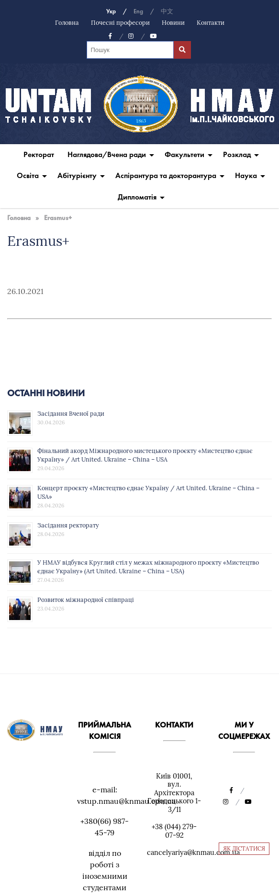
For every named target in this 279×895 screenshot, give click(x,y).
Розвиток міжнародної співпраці (85, 599)
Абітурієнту (77, 175)
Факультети (184, 154)
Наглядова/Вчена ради (106, 154)
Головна (67, 22)
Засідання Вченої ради (70, 413)
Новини (173, 22)
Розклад (237, 154)
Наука (246, 175)
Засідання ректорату (68, 525)
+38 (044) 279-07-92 (174, 831)
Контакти (210, 22)
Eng (138, 11)
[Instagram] (136, 36)
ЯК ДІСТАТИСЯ (244, 848)
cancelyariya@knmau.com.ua (193, 852)
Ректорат (38, 154)
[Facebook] (116, 36)
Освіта (28, 175)
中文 (167, 11)
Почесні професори (120, 22)
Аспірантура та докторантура (165, 175)
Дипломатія (137, 196)
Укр (111, 11)
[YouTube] (153, 36)
